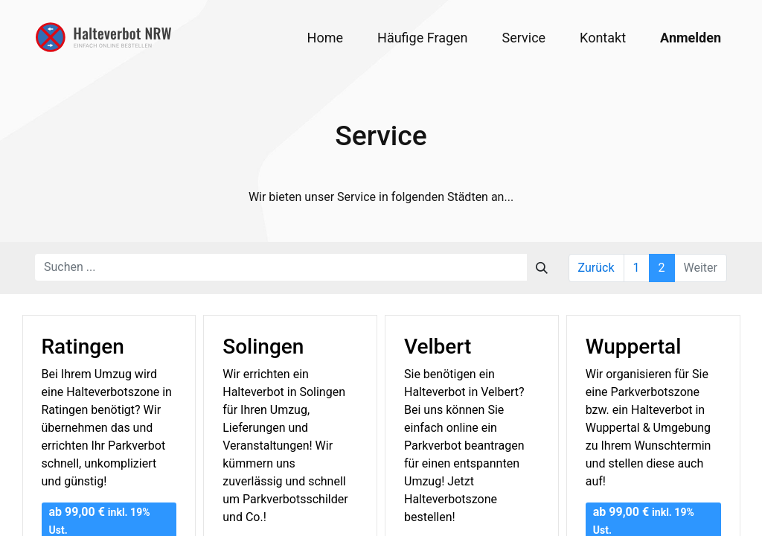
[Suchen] (541, 267)
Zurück (596, 268)
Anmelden (690, 37)
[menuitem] (325, 38)
